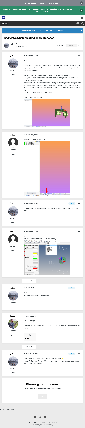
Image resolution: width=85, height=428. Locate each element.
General (24, 46)
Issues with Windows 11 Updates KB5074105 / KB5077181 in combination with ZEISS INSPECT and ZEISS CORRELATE (41, 10)
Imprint (54, 422)
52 (13, 75)
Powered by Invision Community (42, 425)
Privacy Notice (33, 422)
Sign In (42, 396)
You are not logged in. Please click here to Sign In (41, 3)
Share (60, 45)
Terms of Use (45, 422)
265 (13, 335)
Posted (31, 56)
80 (13, 154)
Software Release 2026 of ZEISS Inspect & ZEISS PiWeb (42, 30)
